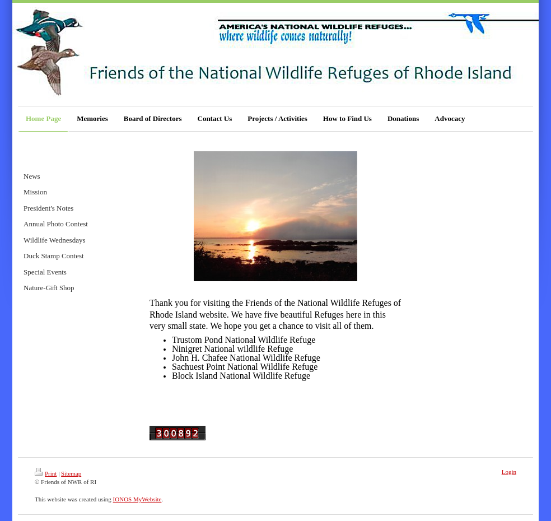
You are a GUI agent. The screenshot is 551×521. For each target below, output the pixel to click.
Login (509, 471)
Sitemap (71, 473)
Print (46, 473)
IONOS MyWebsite (137, 499)
